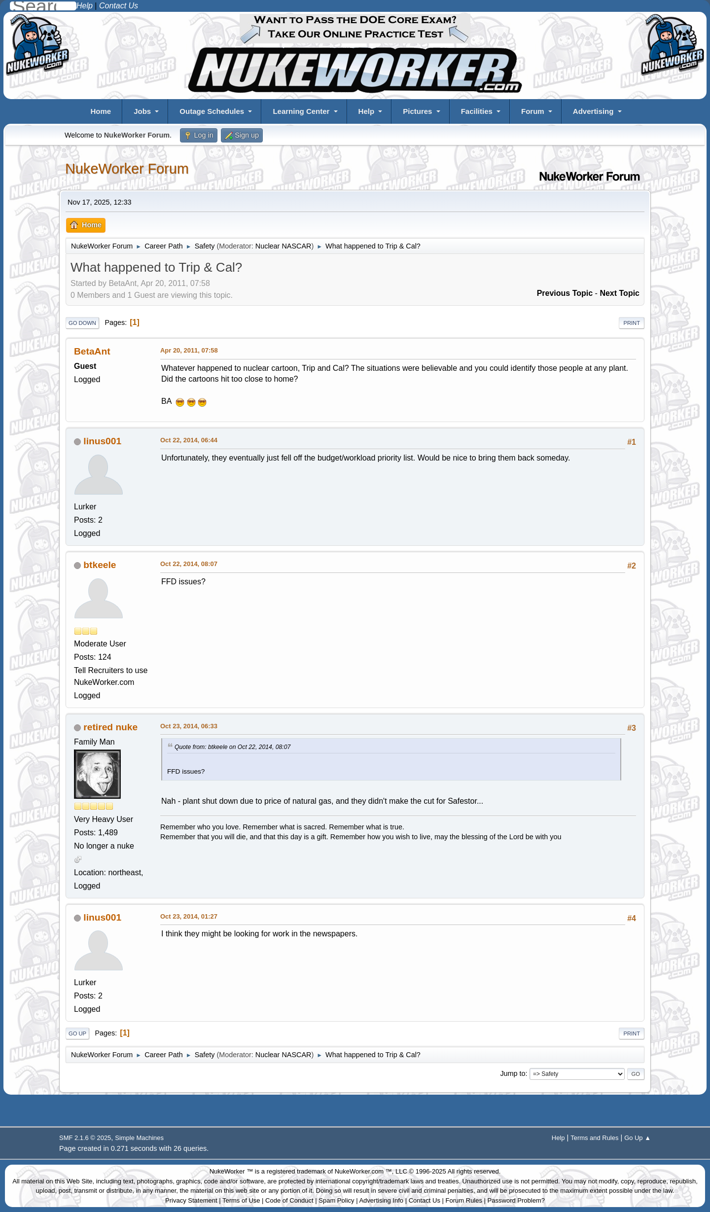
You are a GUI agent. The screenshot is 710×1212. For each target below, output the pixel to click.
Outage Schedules (211, 111)
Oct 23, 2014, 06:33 (188, 726)
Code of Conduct (289, 1200)
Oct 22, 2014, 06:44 (188, 440)
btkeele (99, 565)
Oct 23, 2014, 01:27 (188, 916)
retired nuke (110, 727)
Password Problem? (516, 1200)
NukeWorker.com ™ (363, 1171)
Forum (532, 111)
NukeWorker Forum (127, 169)
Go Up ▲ (637, 1137)
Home (100, 111)
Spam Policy (336, 1200)
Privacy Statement (191, 1200)
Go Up (77, 1033)
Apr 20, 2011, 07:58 (189, 350)
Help (366, 111)
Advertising (593, 111)
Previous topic (565, 293)
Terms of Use (241, 1200)
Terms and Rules (594, 1137)
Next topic (619, 293)
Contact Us (424, 1200)
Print (631, 323)
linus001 (102, 441)
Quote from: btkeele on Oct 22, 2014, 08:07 (232, 747)
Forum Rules (464, 1200)
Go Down (82, 323)
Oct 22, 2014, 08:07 (188, 564)
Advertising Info (381, 1200)
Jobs (142, 111)
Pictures (417, 111)
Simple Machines (139, 1137)
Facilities (477, 111)
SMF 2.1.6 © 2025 (85, 1137)
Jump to (512, 1073)
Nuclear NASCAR (283, 246)
